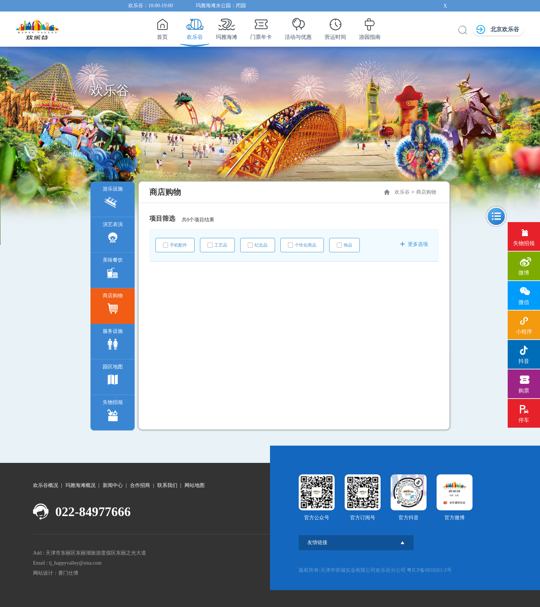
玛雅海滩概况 (80, 485)
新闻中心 (113, 485)
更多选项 (414, 244)
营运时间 (335, 27)
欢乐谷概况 (45, 485)
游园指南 (370, 27)
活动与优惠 (298, 27)
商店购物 (113, 305)
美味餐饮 (113, 269)
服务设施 (113, 340)
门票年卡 (261, 27)
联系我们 (167, 485)
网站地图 (195, 485)
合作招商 (140, 485)
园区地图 (113, 376)
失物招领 (113, 412)
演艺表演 (113, 234)
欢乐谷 (195, 27)
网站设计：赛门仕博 (55, 573)
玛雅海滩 (226, 27)
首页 (162, 27)
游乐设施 (113, 198)
